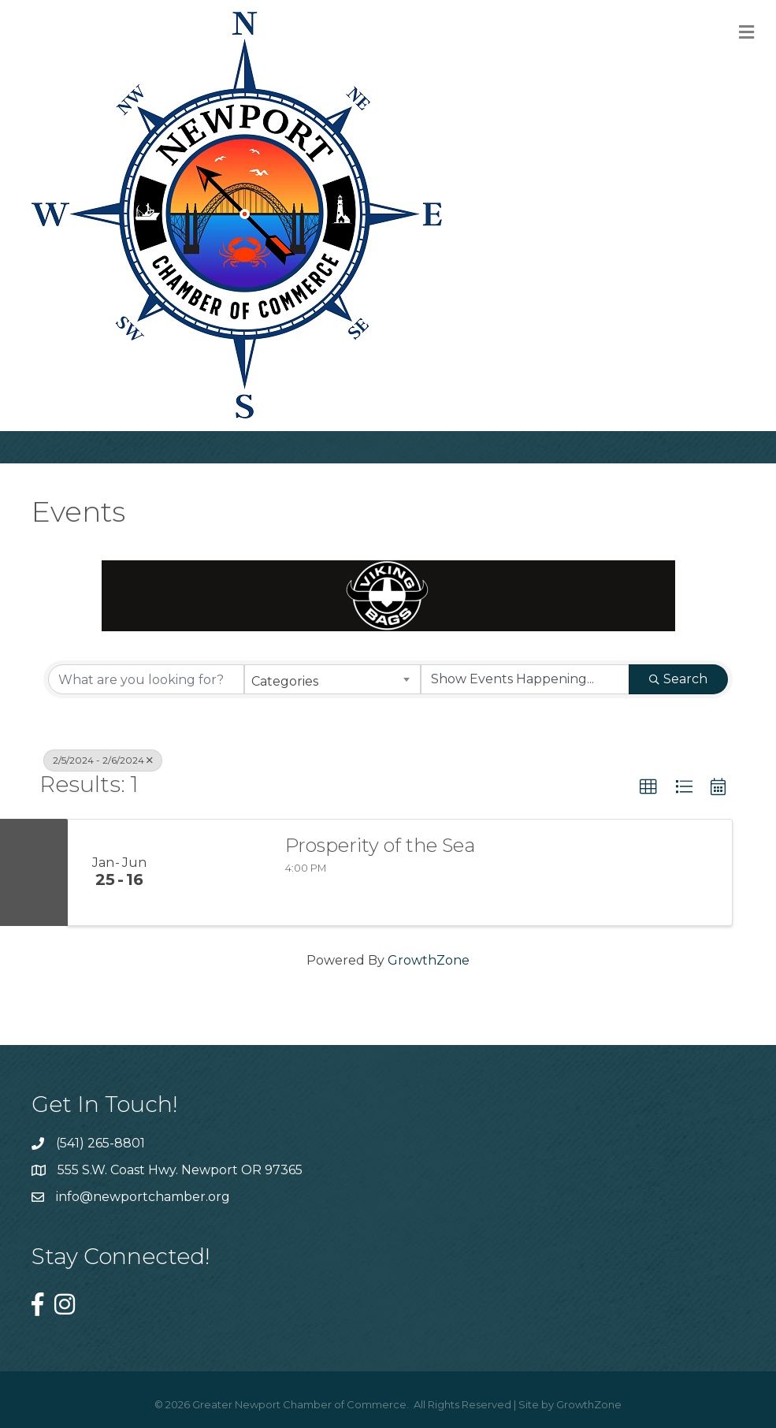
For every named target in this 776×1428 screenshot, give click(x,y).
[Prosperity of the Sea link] (219, 872)
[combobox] (332, 679)
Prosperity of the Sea (380, 845)
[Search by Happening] (525, 679)
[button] (648, 787)
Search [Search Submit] (678, 678)
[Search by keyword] (146, 679)
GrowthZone (429, 960)
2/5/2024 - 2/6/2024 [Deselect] (103, 760)
